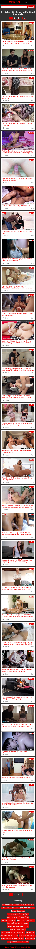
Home (7, 947)
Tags (12, 947)
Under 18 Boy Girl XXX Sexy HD (12, 938)
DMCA (17, 947)
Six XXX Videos (7, 905)
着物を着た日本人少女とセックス (12, 932)
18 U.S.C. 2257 (26, 947)
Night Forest (30, 932)
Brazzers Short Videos (18, 929)
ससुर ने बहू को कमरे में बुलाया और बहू (18, 917)
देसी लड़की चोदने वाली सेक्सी (9, 935)
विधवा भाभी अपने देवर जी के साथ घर (18, 923)
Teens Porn (30, 920)
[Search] (14, 6)
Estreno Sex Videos (18, 911)
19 (24, 18)
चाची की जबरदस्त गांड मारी (27, 935)
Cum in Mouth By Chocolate (24, 905)
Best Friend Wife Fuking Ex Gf (18, 926)
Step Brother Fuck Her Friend (18, 942)
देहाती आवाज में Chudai (27, 908)
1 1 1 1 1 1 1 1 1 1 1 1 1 (10, 908)
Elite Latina (21, 920)
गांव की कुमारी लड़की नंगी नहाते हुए (18, 914)
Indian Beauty (30, 938)
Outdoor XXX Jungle (9, 920)
